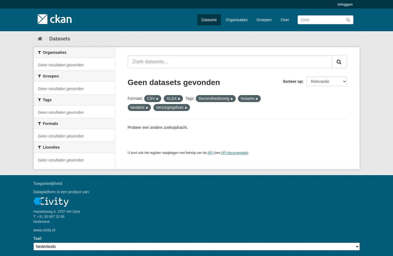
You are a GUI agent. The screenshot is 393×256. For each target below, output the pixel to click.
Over (285, 20)
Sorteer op (292, 81)
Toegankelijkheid (47, 183)
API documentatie (234, 153)
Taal (37, 238)
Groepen (264, 20)
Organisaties (237, 20)
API (210, 153)
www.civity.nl (44, 230)
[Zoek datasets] (325, 19)
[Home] (40, 39)
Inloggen (345, 4)
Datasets (209, 20)
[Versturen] (348, 19)
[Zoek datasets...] (230, 61)
